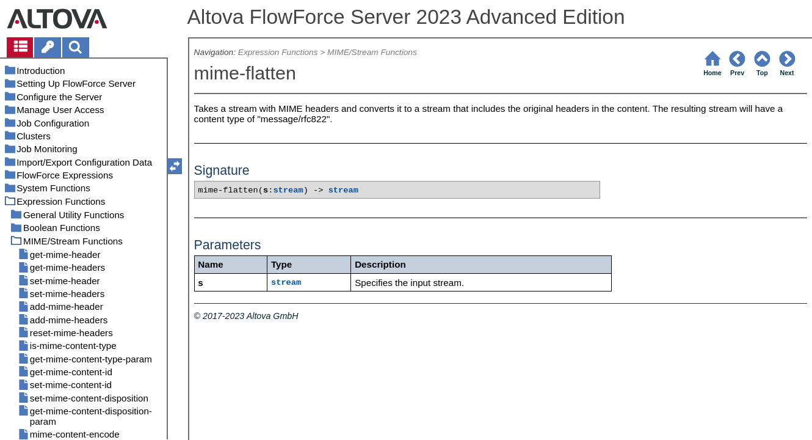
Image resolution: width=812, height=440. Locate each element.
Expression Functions (278, 52)
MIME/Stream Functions (372, 52)
